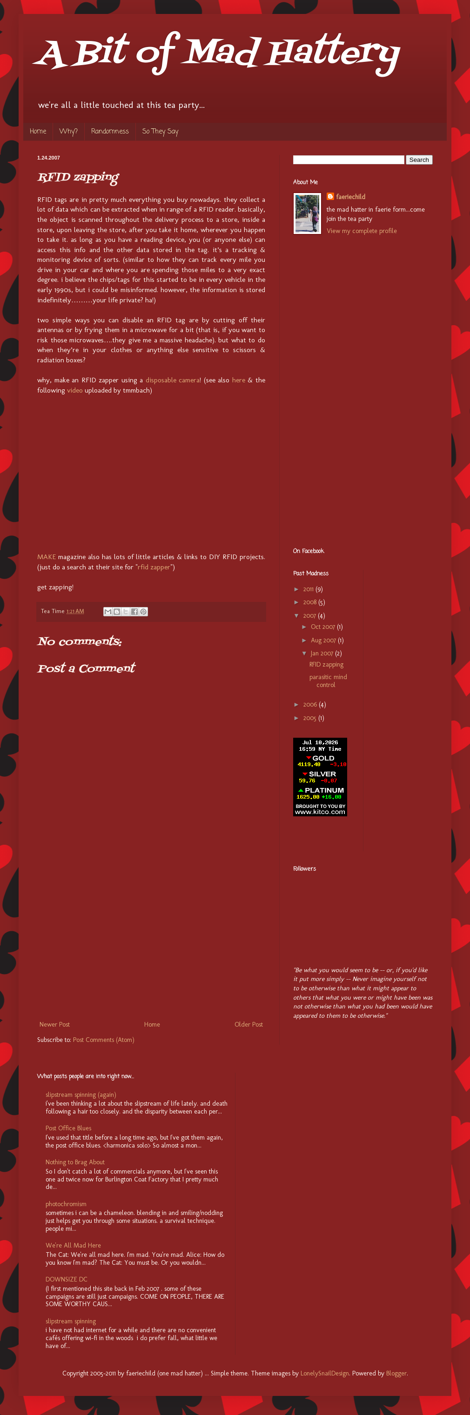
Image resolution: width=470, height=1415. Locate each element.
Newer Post (55, 1024)
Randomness (110, 132)
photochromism (66, 1204)
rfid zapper (154, 567)
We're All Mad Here (73, 1245)
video (75, 390)
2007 (310, 616)
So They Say (160, 132)
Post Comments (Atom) (103, 1040)
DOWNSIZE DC (66, 1279)
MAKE (46, 557)
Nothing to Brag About (75, 1162)
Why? (69, 132)
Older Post (249, 1024)
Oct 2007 (324, 627)
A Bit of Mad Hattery (217, 54)
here (238, 380)
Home (38, 132)
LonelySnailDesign (325, 1373)
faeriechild (350, 197)
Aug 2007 (324, 640)
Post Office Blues (68, 1128)
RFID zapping (326, 664)
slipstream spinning (71, 1321)
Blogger (396, 1373)
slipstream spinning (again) (81, 1095)
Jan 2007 (323, 653)
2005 (310, 718)
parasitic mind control (328, 681)
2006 (311, 704)
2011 (309, 589)
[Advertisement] (151, 949)
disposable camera (173, 380)
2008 (310, 602)
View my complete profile (362, 231)
